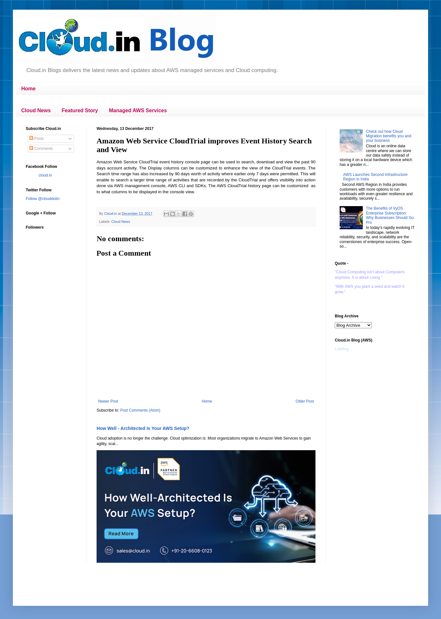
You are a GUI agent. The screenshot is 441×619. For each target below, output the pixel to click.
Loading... (343, 349)
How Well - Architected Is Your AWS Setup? (143, 428)
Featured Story (80, 110)
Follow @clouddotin (43, 198)
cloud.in (45, 175)
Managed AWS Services (138, 110)
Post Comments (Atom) (140, 410)
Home (28, 88)
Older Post (305, 401)
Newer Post (108, 401)
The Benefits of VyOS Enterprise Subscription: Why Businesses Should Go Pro (390, 215)
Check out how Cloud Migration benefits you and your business (388, 136)
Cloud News (36, 110)
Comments (41, 148)
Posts (36, 138)
